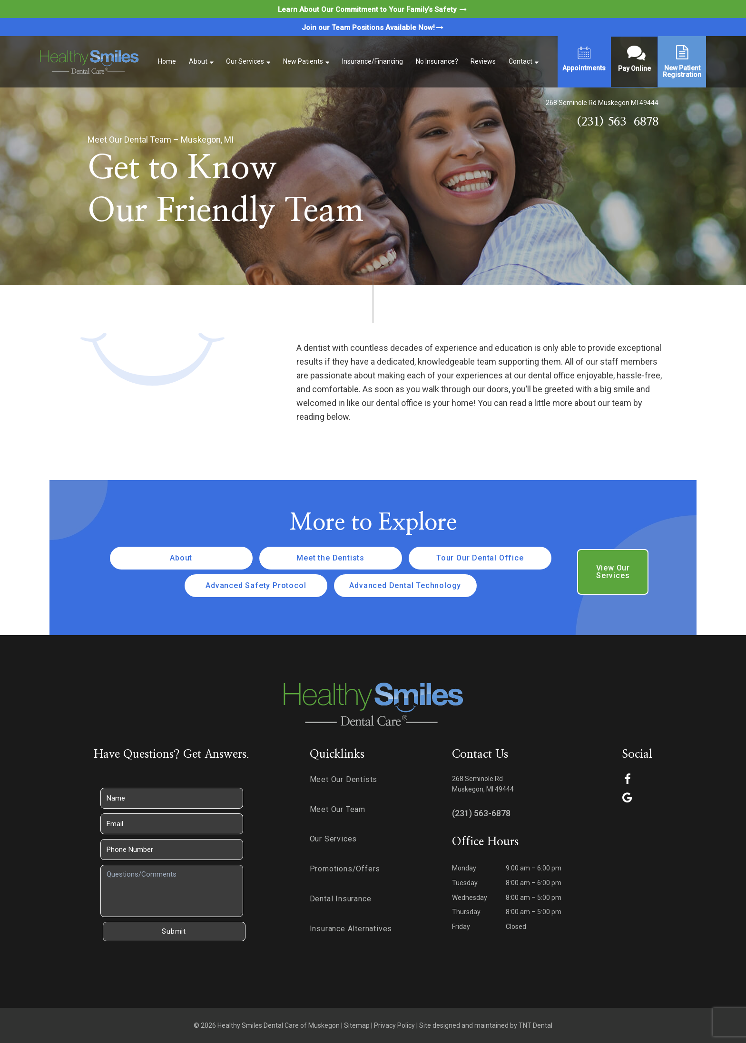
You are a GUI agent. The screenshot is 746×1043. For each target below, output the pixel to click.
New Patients (303, 61)
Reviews (483, 61)
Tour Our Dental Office (480, 557)
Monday (464, 868)
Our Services (245, 61)
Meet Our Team (337, 809)
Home (167, 61)
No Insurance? (437, 61)
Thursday (466, 912)
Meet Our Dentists (344, 779)
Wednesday (469, 897)
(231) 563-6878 (617, 122)
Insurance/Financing (372, 61)
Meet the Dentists (330, 557)
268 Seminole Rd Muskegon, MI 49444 (483, 784)
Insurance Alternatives (351, 928)
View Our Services (613, 571)
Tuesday (465, 883)
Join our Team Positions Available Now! (373, 27)
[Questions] (171, 891)
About (198, 61)
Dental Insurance (341, 898)
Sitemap (357, 1025)
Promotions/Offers (345, 868)
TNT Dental (535, 1025)
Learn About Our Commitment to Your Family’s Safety (373, 9)
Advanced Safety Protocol (256, 585)
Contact (520, 61)
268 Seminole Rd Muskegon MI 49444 (602, 102)
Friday (461, 926)
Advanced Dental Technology (405, 585)
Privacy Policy (394, 1025)
